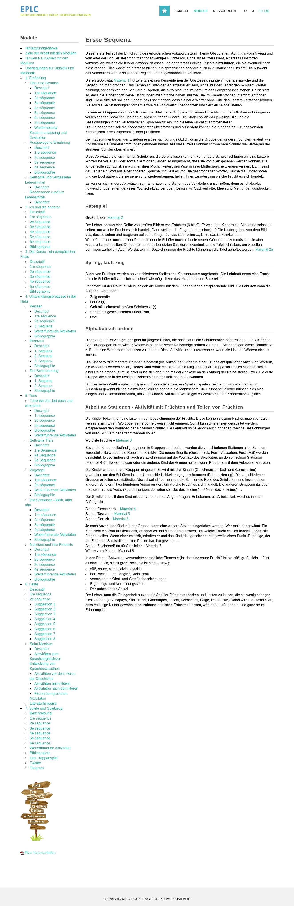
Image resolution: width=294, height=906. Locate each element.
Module (240, 29)
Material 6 (121, 536)
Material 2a (264, 267)
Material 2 (115, 235)
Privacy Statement (177, 899)
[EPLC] (89, 11)
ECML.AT (220, 29)
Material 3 (124, 458)
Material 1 (121, 98)
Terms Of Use (150, 899)
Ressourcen (264, 29)
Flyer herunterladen (38, 870)
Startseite (203, 28)
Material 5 (122, 531)
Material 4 (128, 526)
